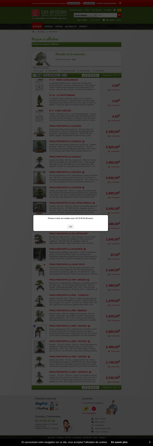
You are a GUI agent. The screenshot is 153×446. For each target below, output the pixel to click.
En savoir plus (119, 442)
